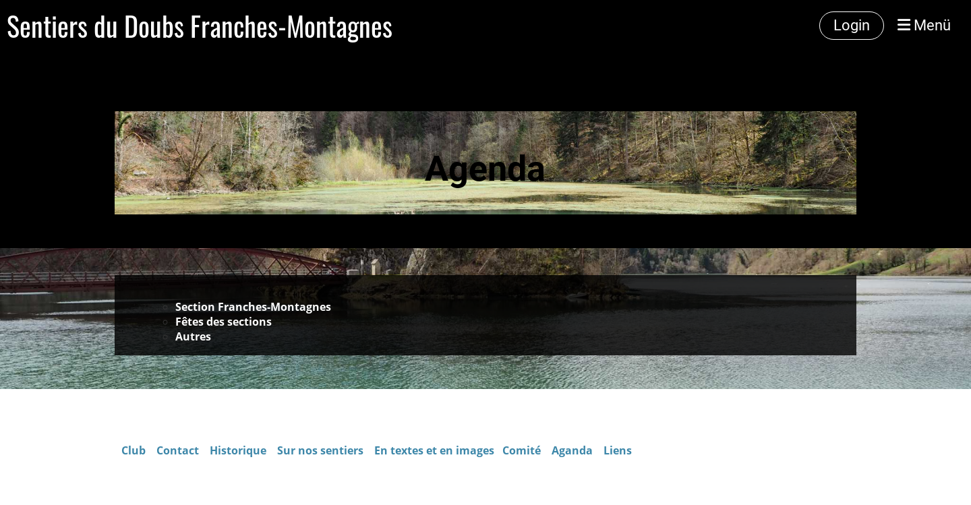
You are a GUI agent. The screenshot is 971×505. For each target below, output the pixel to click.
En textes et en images (434, 450)
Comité (522, 450)
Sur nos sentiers (320, 450)
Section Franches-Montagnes (254, 306)
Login (851, 25)
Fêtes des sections (223, 321)
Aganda (572, 450)
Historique (238, 450)
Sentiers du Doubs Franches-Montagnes (199, 25)
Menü (924, 25)
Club (133, 450)
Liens (618, 450)
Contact (179, 450)
